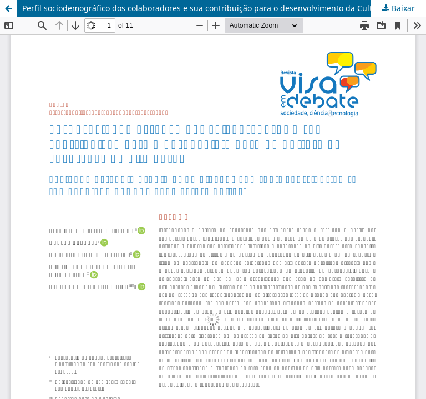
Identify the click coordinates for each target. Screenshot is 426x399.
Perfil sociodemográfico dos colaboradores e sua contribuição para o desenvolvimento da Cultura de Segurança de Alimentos (224, 8)
